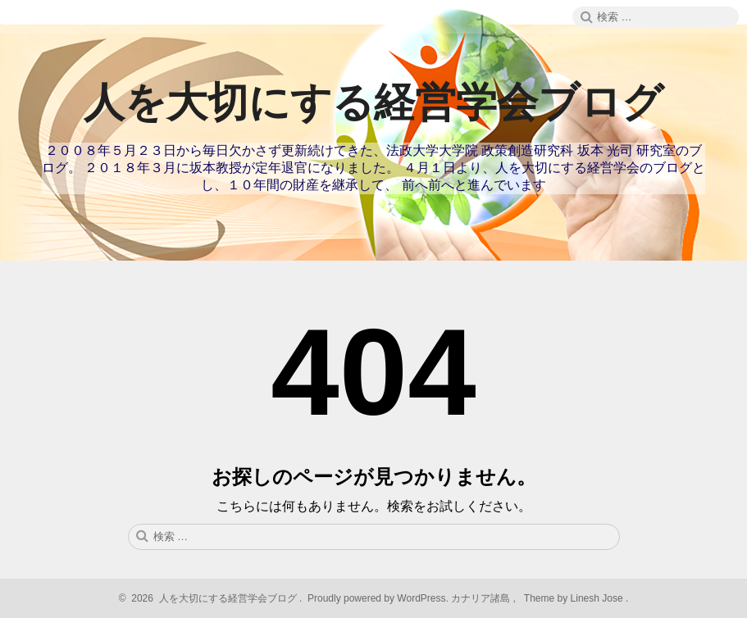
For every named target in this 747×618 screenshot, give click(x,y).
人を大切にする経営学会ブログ (373, 102)
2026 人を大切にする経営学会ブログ (212, 598)
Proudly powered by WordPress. (378, 598)
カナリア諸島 (481, 598)
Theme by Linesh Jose (575, 598)
